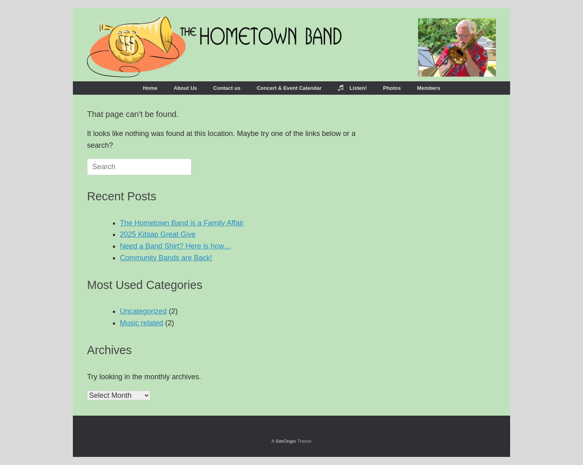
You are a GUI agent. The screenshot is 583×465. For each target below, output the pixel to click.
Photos (392, 88)
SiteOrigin (285, 441)
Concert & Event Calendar (289, 88)
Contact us (226, 88)
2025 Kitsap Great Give (158, 234)
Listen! (352, 88)
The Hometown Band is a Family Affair (182, 223)
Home (150, 88)
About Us (185, 88)
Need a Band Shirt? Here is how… (175, 246)
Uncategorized (143, 311)
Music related (141, 323)
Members (428, 88)
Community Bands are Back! (166, 258)
